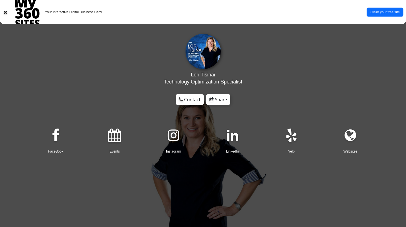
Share (218, 99)
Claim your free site (385, 12)
